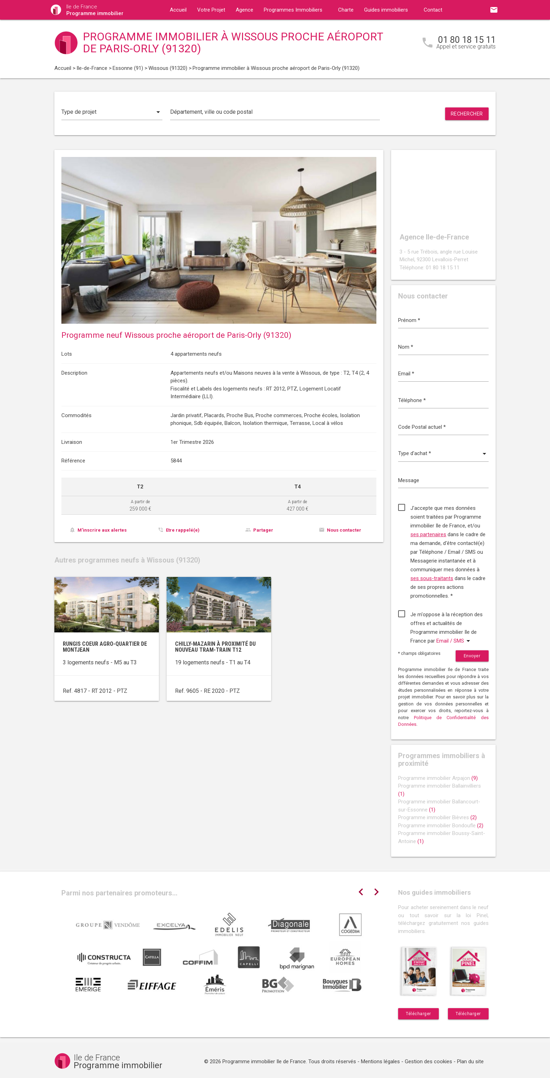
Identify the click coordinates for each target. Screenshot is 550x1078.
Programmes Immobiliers (293, 10)
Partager (263, 530)
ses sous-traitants (431, 578)
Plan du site (470, 1061)
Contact (433, 10)
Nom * (405, 347)
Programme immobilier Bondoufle (440, 825)
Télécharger (418, 1013)
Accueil (178, 10)
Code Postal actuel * (422, 427)
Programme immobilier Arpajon (438, 778)
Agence (244, 10)
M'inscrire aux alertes (102, 530)
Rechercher (467, 114)
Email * (406, 373)
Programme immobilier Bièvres (437, 817)
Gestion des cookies (428, 1061)
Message (408, 480)
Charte (346, 10)
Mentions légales (380, 1061)
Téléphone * (412, 400)
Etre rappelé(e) (183, 530)
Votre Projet (211, 10)
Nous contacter (344, 530)
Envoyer (472, 655)
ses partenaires (428, 534)
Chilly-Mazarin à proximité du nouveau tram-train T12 (215, 646)
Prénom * (409, 320)
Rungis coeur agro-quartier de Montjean (105, 646)
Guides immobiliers (386, 10)
